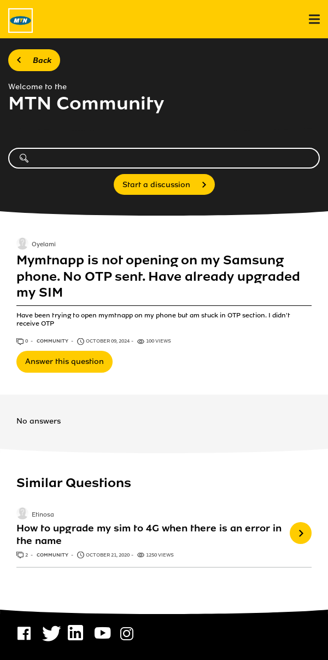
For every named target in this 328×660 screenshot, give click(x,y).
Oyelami (44, 245)
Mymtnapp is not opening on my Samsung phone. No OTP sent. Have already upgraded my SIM (158, 276)
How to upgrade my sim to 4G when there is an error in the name (149, 534)
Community (53, 341)
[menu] (314, 19)
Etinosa (43, 515)
